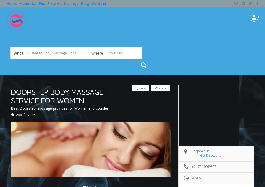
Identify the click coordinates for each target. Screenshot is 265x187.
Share (161, 88)
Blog (85, 3)
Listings (71, 3)
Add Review (23, 114)
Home (11, 3)
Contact (99, 3)
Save (140, 88)
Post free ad (50, 3)
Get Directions (210, 155)
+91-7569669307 (204, 166)
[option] (91, 149)
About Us (28, 3)
